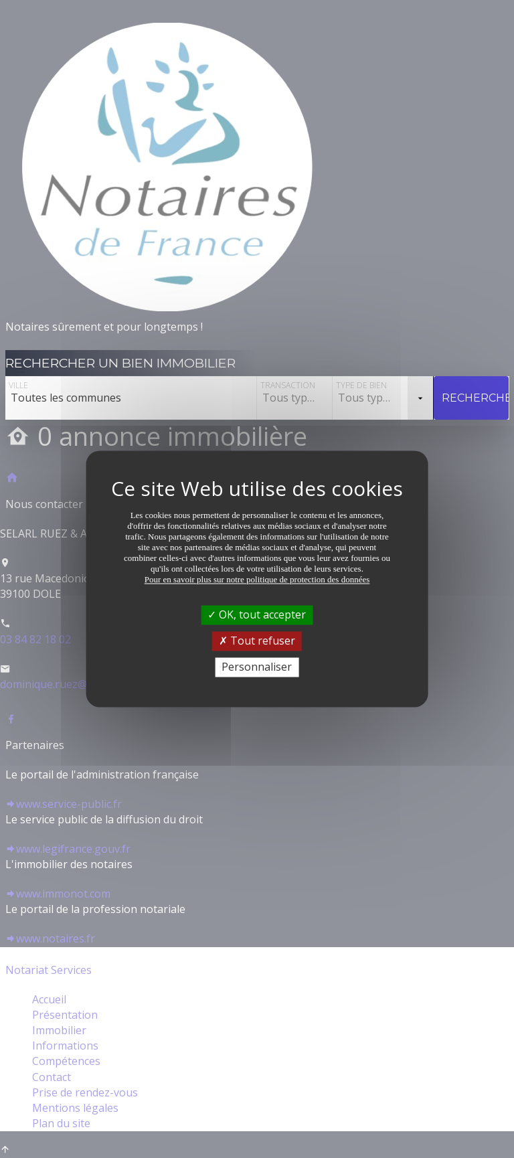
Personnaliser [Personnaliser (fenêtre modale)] (257, 666)
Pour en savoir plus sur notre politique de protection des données (257, 579)
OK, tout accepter (256, 614)
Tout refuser (257, 640)
